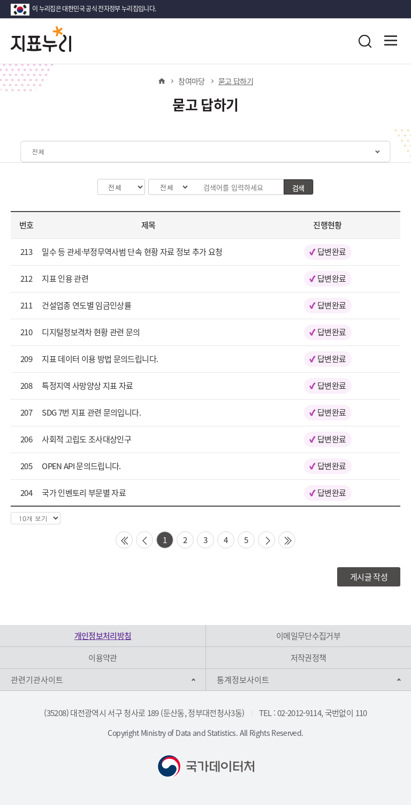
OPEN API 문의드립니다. (81, 466)
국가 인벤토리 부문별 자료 (84, 493)
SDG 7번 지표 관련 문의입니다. (91, 412)
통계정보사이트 (243, 680)
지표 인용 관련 (65, 278)
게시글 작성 (368, 577)
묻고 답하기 (235, 81)
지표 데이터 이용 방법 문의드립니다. (100, 359)
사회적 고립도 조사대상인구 (86, 439)
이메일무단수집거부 (308, 636)
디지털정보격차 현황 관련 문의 (91, 332)
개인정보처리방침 (103, 636)
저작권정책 (308, 658)
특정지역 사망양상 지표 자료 (87, 386)
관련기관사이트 (37, 680)
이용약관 (102, 658)
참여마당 (191, 81)
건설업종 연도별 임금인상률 (86, 305)
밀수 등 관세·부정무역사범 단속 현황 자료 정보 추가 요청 (132, 252)
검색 (298, 188)
